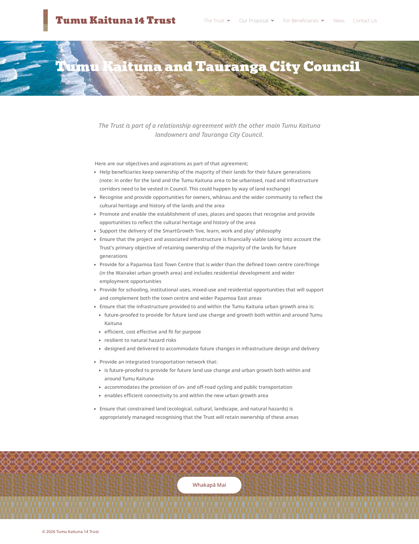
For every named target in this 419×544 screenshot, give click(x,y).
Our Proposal (253, 21)
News (339, 21)
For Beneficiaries (300, 21)
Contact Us (365, 21)
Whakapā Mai (209, 484)
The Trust (214, 21)
